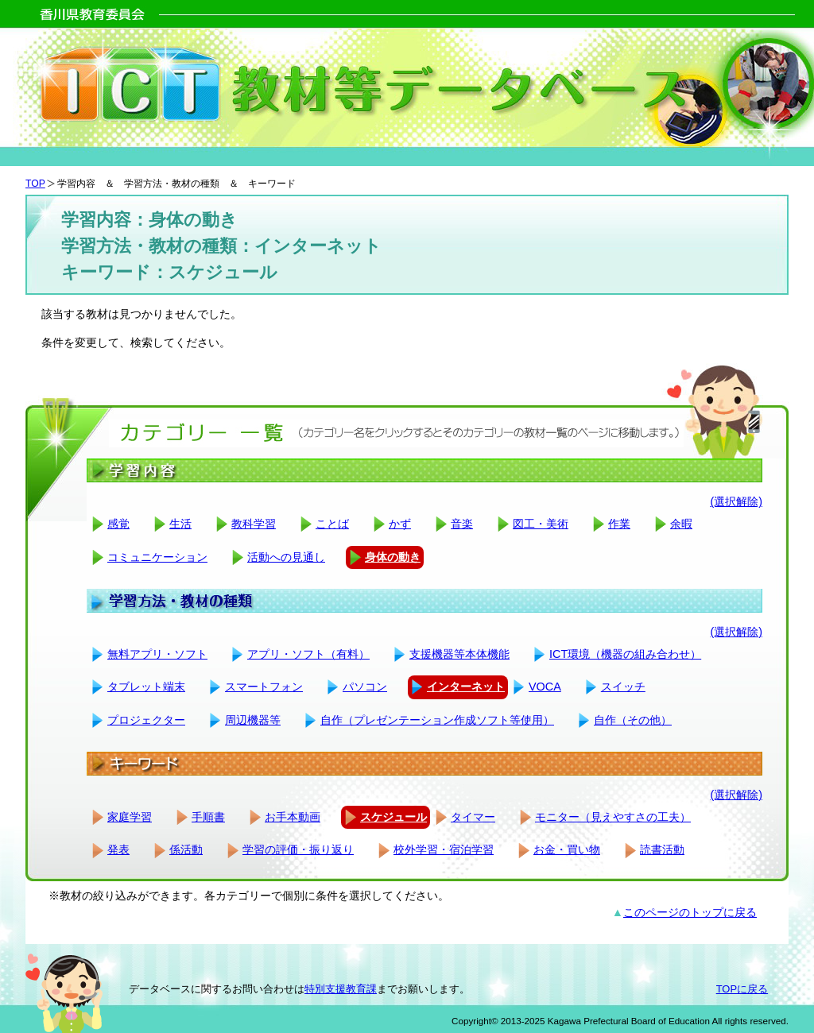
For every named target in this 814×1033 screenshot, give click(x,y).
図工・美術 (540, 523)
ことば (332, 523)
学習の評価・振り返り (298, 849)
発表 (118, 849)
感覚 (118, 523)
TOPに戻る (742, 989)
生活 (180, 523)
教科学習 (253, 523)
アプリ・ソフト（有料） (308, 654)
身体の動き (393, 557)
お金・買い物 (566, 849)
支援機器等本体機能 (459, 654)
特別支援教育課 (340, 989)
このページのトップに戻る (690, 912)
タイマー (473, 817)
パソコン (365, 686)
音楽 (462, 523)
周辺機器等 (253, 720)
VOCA (545, 686)
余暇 (681, 523)
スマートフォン (264, 686)
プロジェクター (146, 720)
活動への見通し (286, 557)
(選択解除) (736, 501)
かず (400, 523)
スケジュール (393, 817)
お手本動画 (292, 817)
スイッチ (623, 686)
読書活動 (662, 849)
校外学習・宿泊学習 (443, 849)
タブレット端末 (146, 686)
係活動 (186, 849)
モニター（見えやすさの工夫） (613, 817)
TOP (35, 183)
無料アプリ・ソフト (157, 654)
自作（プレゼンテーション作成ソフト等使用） (437, 720)
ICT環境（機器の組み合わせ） (625, 654)
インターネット (466, 686)
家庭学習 (129, 817)
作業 (619, 523)
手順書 (208, 817)
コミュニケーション (157, 557)
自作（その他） (633, 720)
